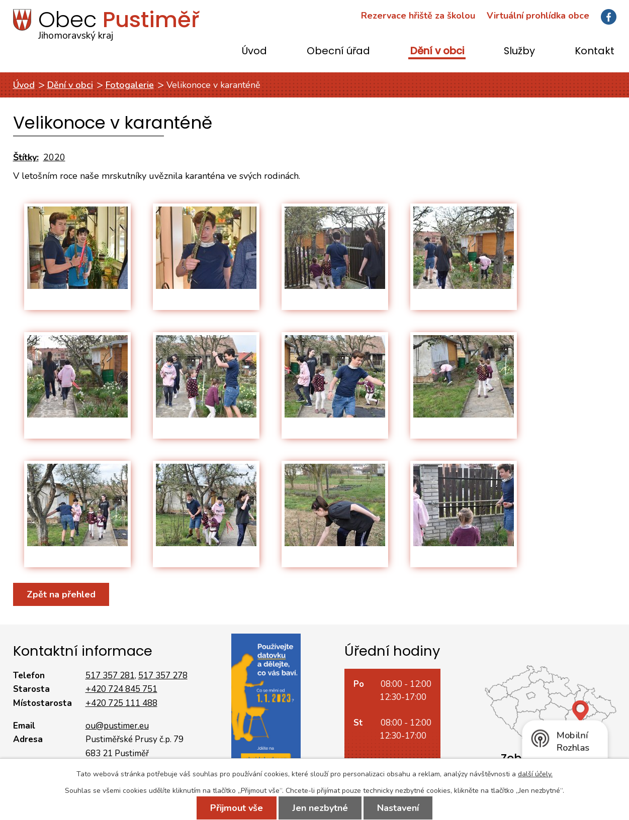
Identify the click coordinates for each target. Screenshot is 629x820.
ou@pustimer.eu (117, 726)
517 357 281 (110, 675)
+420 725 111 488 (121, 703)
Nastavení (398, 808)
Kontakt (594, 51)
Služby (519, 51)
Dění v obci (437, 51)
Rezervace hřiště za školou (418, 16)
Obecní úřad (338, 51)
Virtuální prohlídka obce (538, 16)
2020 (54, 157)
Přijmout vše (236, 808)
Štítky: (26, 157)
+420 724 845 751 (121, 689)
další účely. (535, 774)
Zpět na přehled (61, 594)
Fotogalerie (130, 85)
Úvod (254, 51)
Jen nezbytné (320, 808)
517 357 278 (163, 675)
